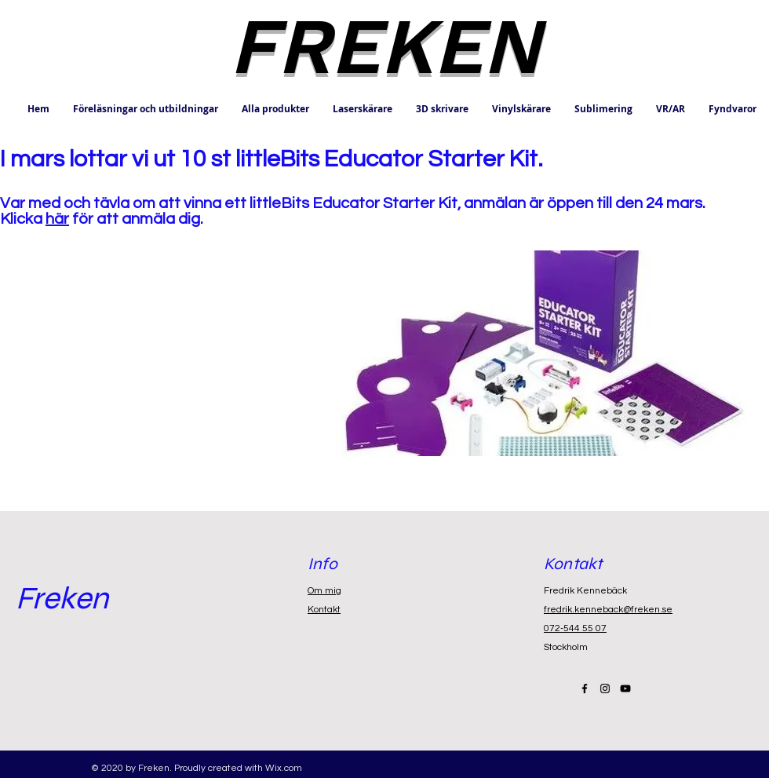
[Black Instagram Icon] (605, 688)
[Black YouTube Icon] (625, 688)
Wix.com (283, 768)
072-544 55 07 (575, 628)
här (57, 219)
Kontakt (324, 610)
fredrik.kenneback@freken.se (608, 610)
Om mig (324, 591)
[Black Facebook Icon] (584, 688)
